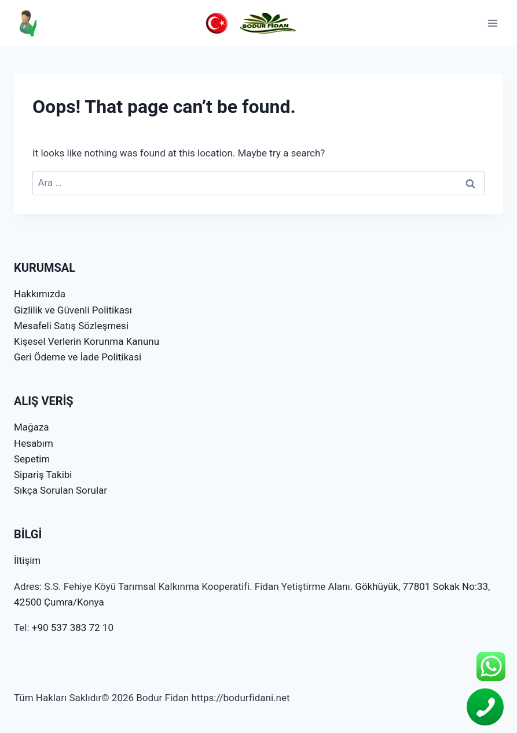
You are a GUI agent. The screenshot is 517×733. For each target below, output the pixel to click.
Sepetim (32, 459)
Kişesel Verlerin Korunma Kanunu (86, 341)
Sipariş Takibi (43, 474)
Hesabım (33, 443)
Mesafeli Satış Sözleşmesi (71, 325)
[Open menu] (492, 23)
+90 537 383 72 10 (72, 627)
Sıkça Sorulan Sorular (60, 490)
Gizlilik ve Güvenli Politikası (73, 310)
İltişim (27, 560)
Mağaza (31, 427)
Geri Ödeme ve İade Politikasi (77, 357)
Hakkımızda (39, 294)
